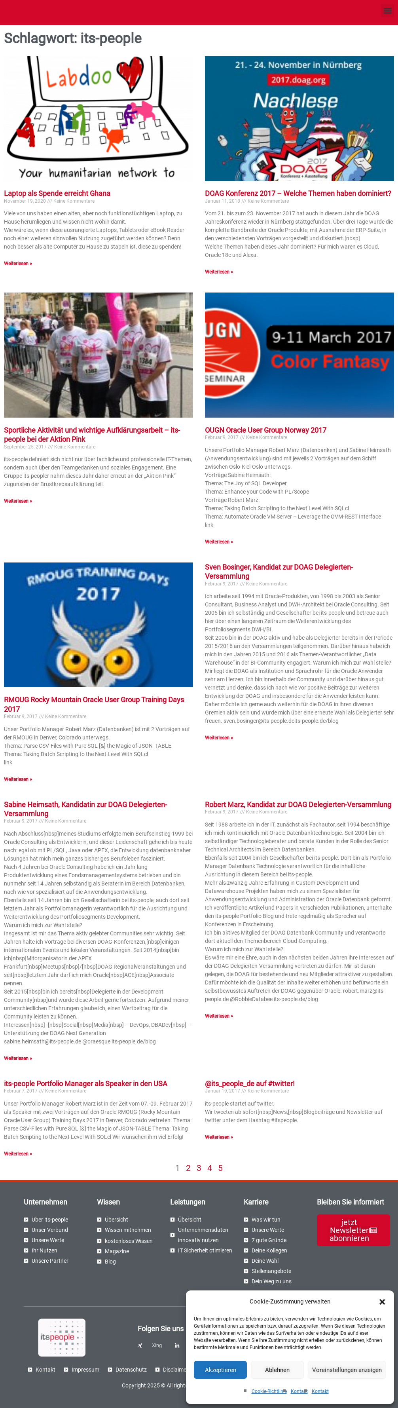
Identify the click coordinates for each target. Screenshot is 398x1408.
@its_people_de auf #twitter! (250, 1083)
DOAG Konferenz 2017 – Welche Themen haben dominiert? (298, 193)
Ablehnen (277, 1370)
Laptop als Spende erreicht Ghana (57, 193)
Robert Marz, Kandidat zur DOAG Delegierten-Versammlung (298, 804)
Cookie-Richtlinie (269, 1391)
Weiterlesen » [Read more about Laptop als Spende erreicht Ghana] (18, 263)
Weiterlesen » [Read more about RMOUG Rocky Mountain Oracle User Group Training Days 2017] (18, 779)
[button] (382, 1302)
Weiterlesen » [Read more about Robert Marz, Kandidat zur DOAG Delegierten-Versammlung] (219, 1016)
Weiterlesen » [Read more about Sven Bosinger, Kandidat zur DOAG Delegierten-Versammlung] (219, 738)
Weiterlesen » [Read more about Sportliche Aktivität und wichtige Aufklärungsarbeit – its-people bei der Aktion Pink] (18, 501)
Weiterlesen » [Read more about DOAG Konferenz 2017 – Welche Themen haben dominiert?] (219, 272)
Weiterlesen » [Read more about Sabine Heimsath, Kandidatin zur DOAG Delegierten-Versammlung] (18, 1058)
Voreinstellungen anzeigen (347, 1370)
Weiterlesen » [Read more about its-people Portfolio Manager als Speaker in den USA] (18, 1154)
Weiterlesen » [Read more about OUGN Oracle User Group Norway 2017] (219, 542)
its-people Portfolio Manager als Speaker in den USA (85, 1083)
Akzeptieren (220, 1370)
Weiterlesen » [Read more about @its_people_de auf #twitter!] (219, 1137)
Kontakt (299, 1391)
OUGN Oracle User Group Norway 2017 (265, 430)
